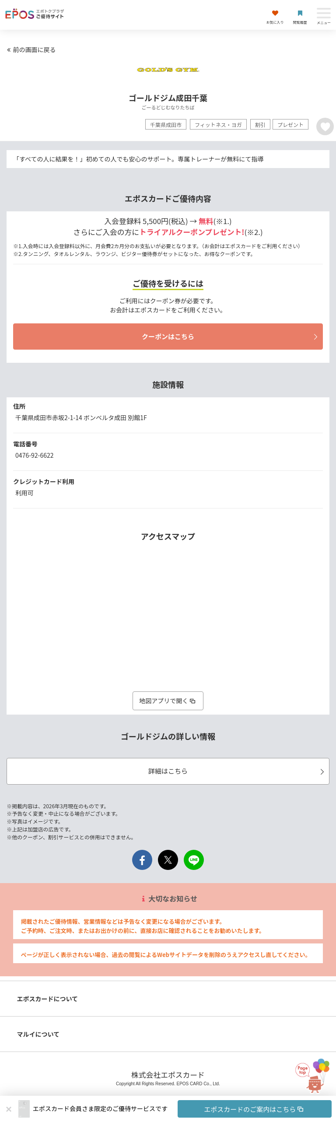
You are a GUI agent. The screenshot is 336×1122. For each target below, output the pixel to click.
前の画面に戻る (30, 49)
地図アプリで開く (168, 700)
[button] (182, 1109)
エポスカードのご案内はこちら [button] (254, 1109)
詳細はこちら (237, 770)
